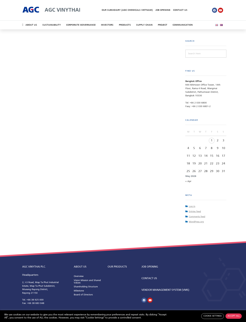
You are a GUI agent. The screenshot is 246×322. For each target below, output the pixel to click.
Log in (192, 206)
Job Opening (162, 10)
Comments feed (197, 217)
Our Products (117, 266)
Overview (79, 276)
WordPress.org (196, 222)
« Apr (188, 181)
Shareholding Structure (86, 287)
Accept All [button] (234, 316)
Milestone (79, 291)
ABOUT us (80, 266)
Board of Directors (83, 295)
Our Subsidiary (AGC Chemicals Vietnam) (127, 10)
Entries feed (195, 212)
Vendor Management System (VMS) (165, 290)
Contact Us (180, 10)
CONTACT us (149, 278)
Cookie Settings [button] (212, 316)
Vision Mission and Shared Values (87, 281)
